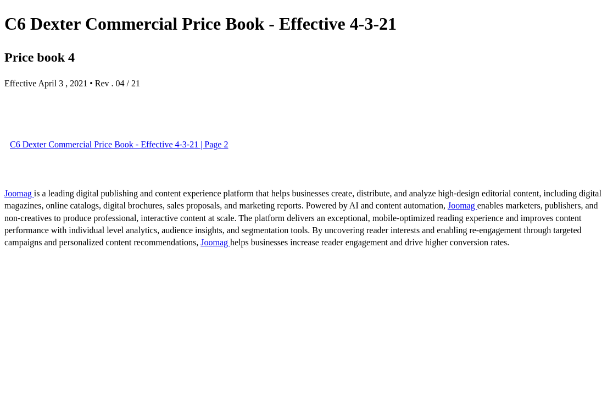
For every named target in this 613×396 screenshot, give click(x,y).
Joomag (19, 193)
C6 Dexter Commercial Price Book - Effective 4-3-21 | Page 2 (119, 144)
